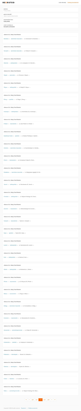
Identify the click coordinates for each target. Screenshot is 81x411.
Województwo (8, 19)
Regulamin (23, 408)
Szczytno (6, 51)
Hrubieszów (7, 342)
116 (33, 399)
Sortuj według (8, 25)
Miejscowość (8, 14)
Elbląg (5, 305)
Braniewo (6, 38)
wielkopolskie (14, 63)
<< (26, 399)
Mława (5, 293)
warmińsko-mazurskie (16, 38)
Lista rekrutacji (62, 2)
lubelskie (14, 342)
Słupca (5, 87)
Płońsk (5, 281)
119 (44, 399)
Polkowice (6, 354)
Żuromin (6, 208)
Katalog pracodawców (73, 2)
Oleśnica (6, 366)
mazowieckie (13, 123)
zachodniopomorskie (17, 330)
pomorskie (12, 75)
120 (48, 399)
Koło (5, 257)
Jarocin (5, 184)
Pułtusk (6, 123)
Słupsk (5, 75)
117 (36, 399)
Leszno (5, 245)
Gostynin (6, 220)
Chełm (5, 378)
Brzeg (5, 99)
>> (54, 399)
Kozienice (6, 318)
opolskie (11, 99)
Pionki (5, 160)
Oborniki (6, 63)
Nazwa (6, 9)
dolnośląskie (14, 354)
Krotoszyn (6, 111)
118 (40, 399)
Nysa (5, 233)
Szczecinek (6, 330)
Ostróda (6, 148)
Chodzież (6, 196)
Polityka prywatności (32, 408)
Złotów (5, 269)
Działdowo (6, 172)
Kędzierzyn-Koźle (8, 135)
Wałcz (5, 390)
